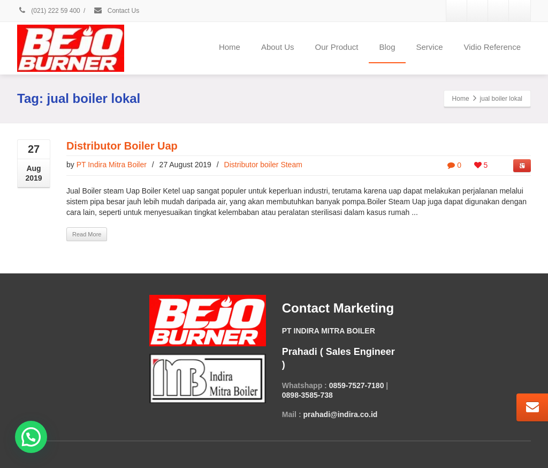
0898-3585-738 (307, 395)
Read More (86, 234)
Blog (387, 46)
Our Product (337, 46)
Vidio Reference (492, 46)
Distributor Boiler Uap (122, 146)
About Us (277, 46)
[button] (31, 437)
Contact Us (116, 10)
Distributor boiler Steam (263, 164)
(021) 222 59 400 (48, 10)
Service (429, 46)
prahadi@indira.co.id (340, 414)
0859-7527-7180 (356, 385)
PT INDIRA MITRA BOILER (328, 330)
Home (229, 46)
